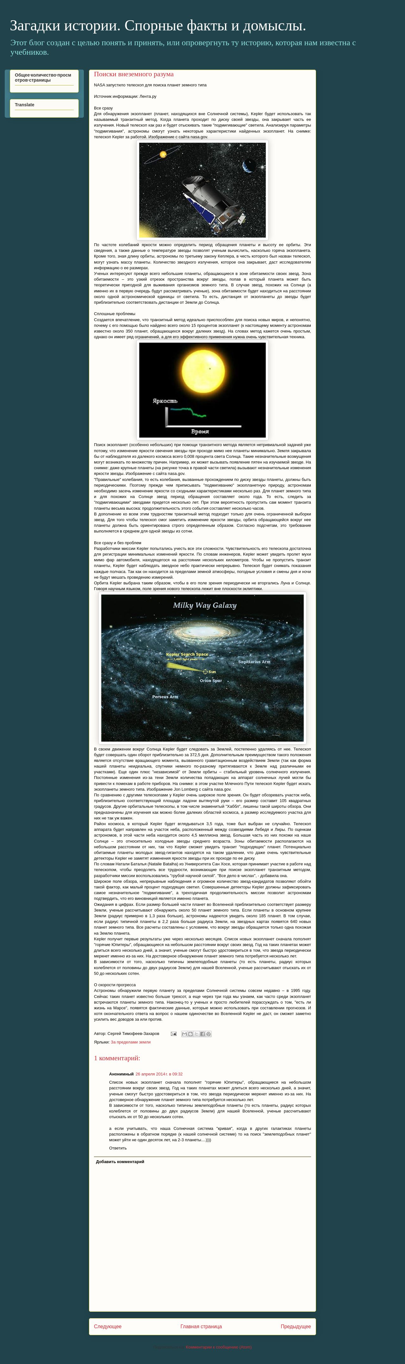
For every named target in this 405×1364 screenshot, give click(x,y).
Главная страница (201, 1326)
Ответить (118, 1148)
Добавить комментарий (120, 1161)
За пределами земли (131, 1042)
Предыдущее (296, 1326)
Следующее (108, 1326)
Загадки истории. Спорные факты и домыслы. (158, 25)
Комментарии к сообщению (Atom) (219, 1347)
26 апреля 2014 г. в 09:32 (159, 1074)
